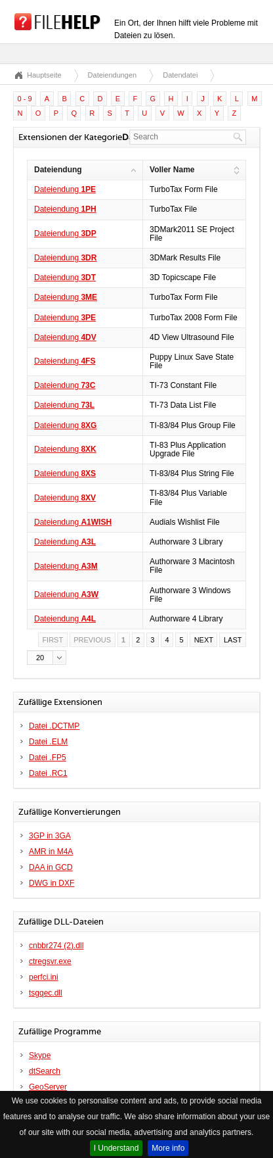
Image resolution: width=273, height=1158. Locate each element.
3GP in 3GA (50, 835)
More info (168, 1148)
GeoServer (48, 1087)
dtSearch (44, 1071)
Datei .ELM (48, 741)
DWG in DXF (51, 883)
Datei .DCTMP (54, 726)
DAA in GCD (51, 867)
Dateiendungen (112, 75)
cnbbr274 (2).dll (56, 945)
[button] (46, 657)
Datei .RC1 (48, 773)
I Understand (116, 1148)
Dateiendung (65, 189)
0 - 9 (25, 99)
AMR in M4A (51, 851)
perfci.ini (43, 977)
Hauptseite (44, 75)
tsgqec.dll (45, 993)
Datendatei (180, 75)
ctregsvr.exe (50, 961)
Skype (40, 1055)
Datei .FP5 (47, 757)
